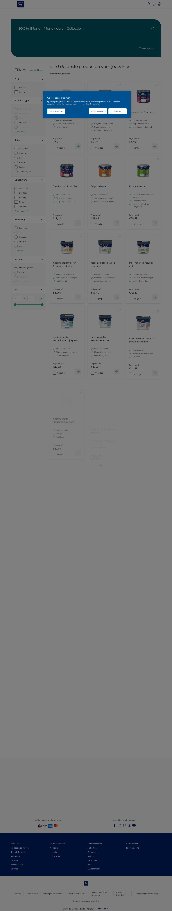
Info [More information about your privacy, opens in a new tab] (97, 104)
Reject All (117, 111)
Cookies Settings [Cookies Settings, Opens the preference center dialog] (56, 111)
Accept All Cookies (98, 111)
